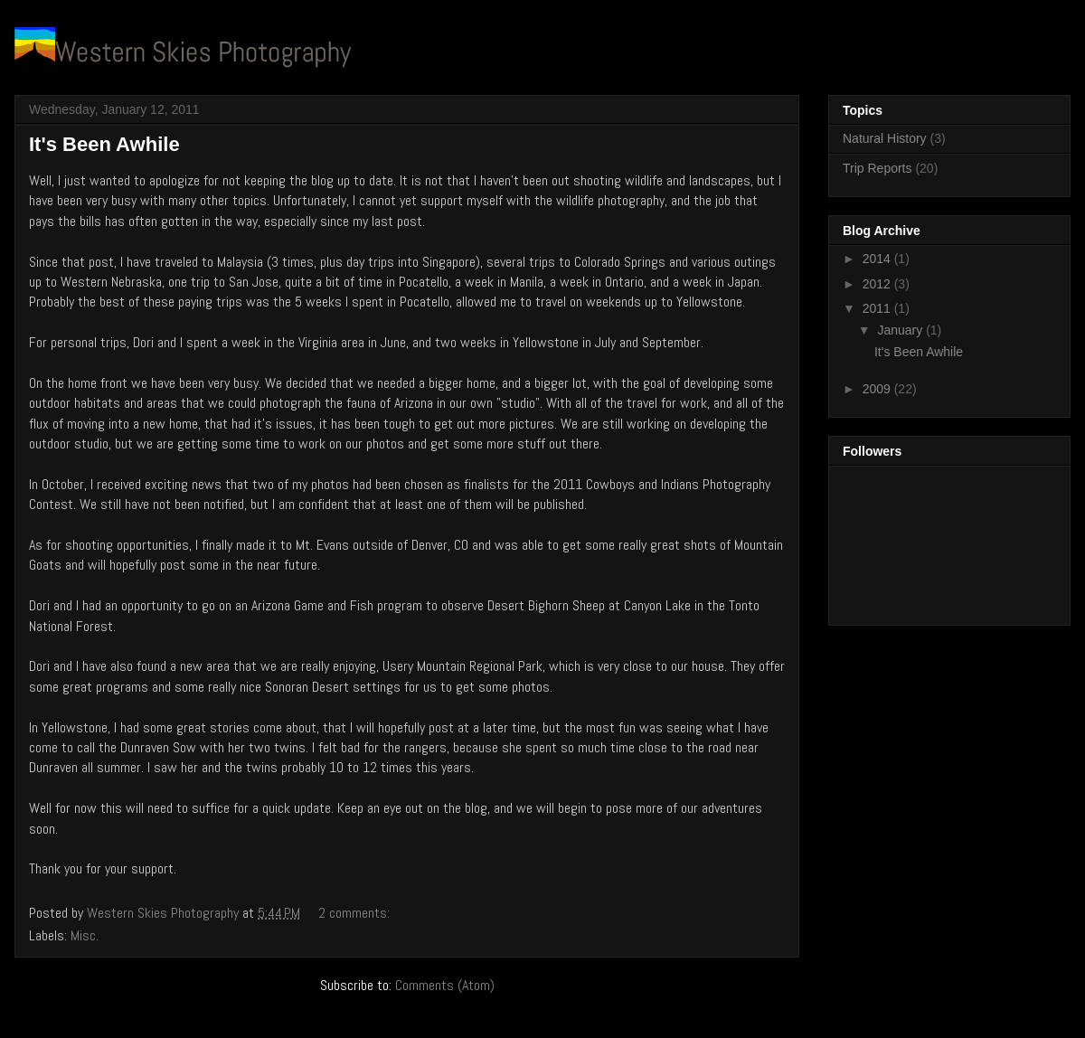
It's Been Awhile (104, 144)
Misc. (85, 935)
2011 (878, 308)
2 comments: (355, 912)
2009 (878, 389)
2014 (878, 258)
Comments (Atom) (445, 985)
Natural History (885, 138)
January (901, 330)
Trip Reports (877, 168)
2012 (878, 284)
